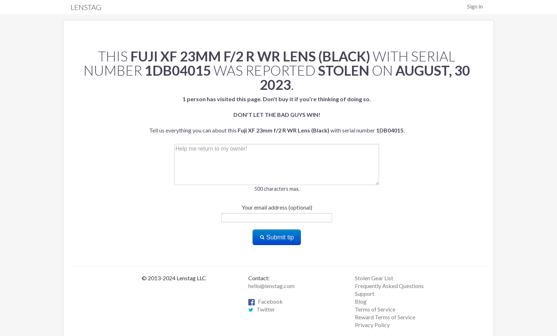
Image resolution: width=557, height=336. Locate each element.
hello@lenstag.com (271, 285)
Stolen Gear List (374, 278)
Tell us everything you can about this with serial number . (277, 115)
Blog (361, 301)
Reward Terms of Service (385, 317)
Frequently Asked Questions (389, 285)
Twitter (261, 309)
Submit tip (277, 237)
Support (364, 293)
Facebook (265, 301)
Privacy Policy (372, 324)
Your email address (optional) (277, 207)
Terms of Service (375, 309)
